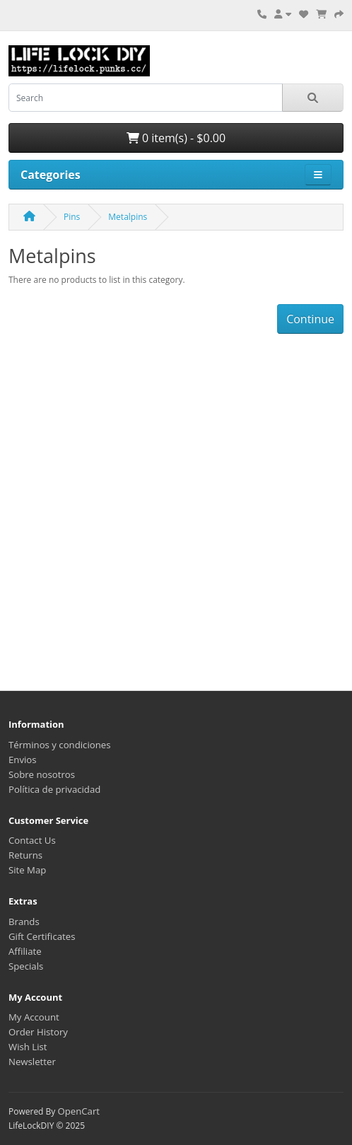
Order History (38, 1031)
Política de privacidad (54, 789)
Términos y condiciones (59, 744)
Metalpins (127, 217)
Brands (24, 921)
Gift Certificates (41, 936)
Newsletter (32, 1061)
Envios (22, 759)
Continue (310, 319)
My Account (33, 1017)
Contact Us (32, 840)
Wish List (27, 1046)
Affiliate (25, 951)
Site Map (27, 870)
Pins (72, 217)
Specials (25, 966)
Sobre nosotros (41, 774)
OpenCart (78, 1111)
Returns (25, 855)
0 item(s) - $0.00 (176, 138)
